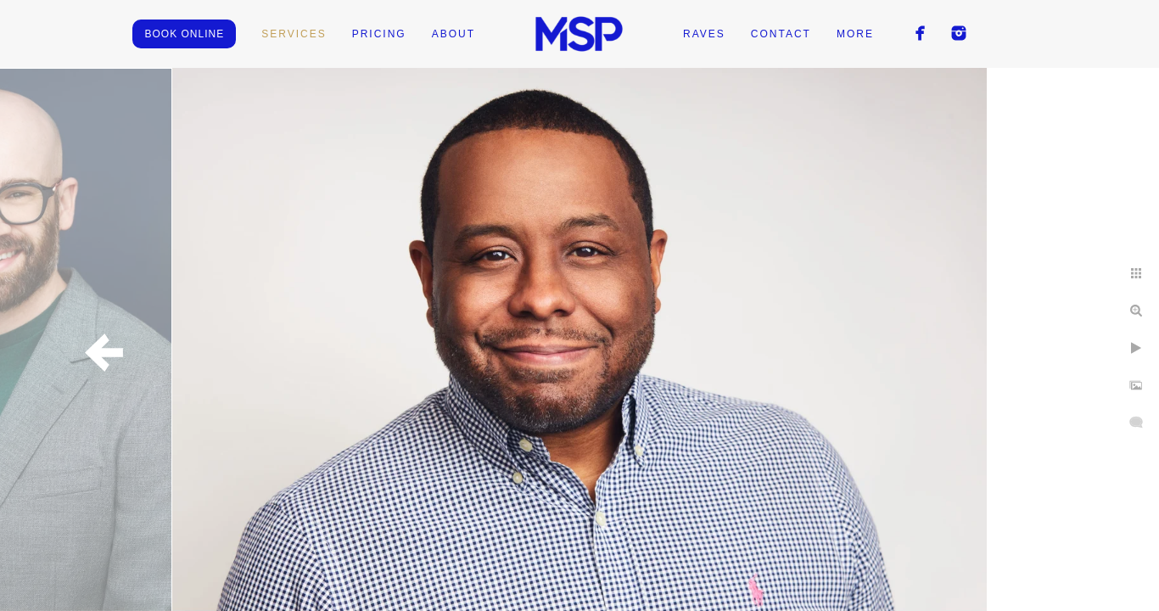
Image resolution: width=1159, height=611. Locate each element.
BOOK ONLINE (184, 34)
